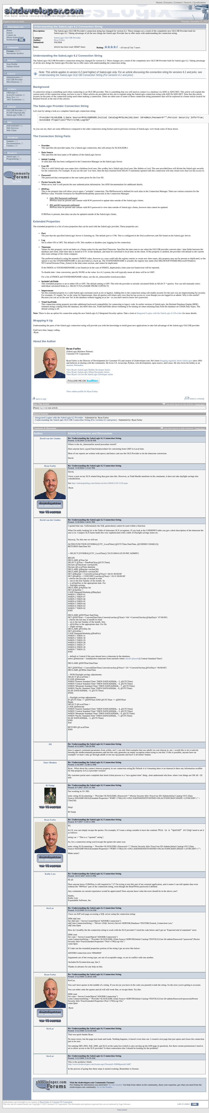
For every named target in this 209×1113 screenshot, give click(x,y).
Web (8, 121)
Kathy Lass (50, 874)
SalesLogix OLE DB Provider (67, 38)
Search (187, 2)
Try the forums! (116, 1085)
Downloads (11, 137)
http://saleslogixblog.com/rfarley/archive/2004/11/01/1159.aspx (100, 483)
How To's (10, 97)
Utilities (9, 146)
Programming (12, 159)
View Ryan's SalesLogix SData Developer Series (87, 372)
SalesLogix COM (14, 115)
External (10, 106)
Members (10, 60)
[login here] (200, 404)
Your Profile (11, 64)
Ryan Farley (59, 40)
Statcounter (122, 1110)
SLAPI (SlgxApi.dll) (15, 113)
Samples (10, 141)
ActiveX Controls (14, 95)
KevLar (50, 908)
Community (11, 47)
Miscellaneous (12, 82)
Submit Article (12, 66)
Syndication (199, 2)
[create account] (17, 21)
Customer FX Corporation (62, 1102)
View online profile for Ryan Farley (82, 391)
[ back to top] (39, 399)
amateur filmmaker (74, 365)
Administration (13, 77)
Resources (10, 152)
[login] (6, 21)
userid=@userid (132, 658)
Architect (10, 88)
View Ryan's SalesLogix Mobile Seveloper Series (88, 370)
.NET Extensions (14, 99)
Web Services (12, 128)
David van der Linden (50, 438)
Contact (178, 2)
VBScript (10, 93)
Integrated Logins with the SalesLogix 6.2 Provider (159, 313)
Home (159, 2)
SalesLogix (11, 156)
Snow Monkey (50, 762)
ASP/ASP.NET (13, 126)
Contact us (11, 35)
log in (42, 408)
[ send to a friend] (194, 399)
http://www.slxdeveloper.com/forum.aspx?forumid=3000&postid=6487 (99, 1064)
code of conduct (183, 1104)
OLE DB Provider (14, 79)
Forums (168, 2)
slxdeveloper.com (13, 26)
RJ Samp (50, 785)
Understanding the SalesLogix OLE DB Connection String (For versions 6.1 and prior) (86, 75)
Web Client (11, 130)
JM (50, 744)
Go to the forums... (105, 1087)
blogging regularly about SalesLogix (176, 360)
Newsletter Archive (15, 53)
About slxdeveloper (15, 37)
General (9, 73)
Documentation (13, 143)
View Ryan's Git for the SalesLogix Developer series (89, 374)
